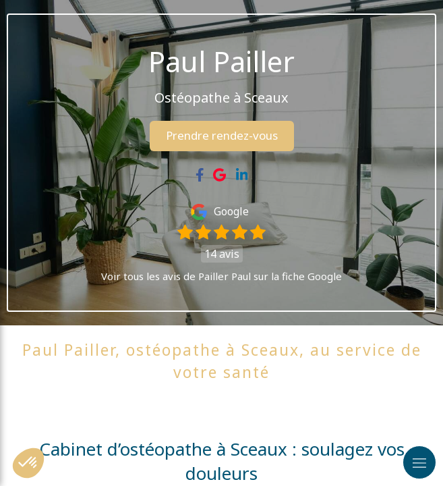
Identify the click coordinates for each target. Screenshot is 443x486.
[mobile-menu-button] (419, 462)
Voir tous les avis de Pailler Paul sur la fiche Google (221, 276)
